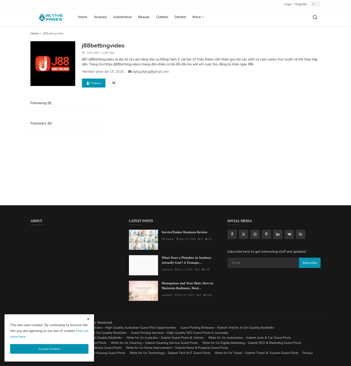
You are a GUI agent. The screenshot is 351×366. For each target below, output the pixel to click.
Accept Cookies (49, 349)
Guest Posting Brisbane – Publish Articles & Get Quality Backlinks (227, 327)
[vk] (289, 234)
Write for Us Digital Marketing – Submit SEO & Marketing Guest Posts (251, 343)
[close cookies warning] (88, 319)
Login (288, 4)
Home (82, 17)
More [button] (198, 17)
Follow (93, 83)
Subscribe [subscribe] (309, 263)
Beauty (144, 17)
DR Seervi (168, 239)
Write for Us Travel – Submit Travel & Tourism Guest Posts (256, 353)
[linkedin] (278, 234)
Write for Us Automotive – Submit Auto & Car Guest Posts (249, 338)
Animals (100, 17)
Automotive (122, 17)
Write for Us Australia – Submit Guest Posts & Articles (165, 338)
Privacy (308, 353)
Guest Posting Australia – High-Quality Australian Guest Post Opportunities (122, 327)
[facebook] (232, 234)
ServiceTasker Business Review (185, 232)
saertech (167, 269)
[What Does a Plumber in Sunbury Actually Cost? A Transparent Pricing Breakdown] (143, 265)
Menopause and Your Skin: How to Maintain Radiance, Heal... (187, 285)
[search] (315, 17)
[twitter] (243, 234)
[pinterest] (266, 234)
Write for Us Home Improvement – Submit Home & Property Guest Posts (177, 348)
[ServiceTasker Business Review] (143, 240)
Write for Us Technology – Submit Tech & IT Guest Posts (170, 353)
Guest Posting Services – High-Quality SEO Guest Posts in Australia (179, 333)
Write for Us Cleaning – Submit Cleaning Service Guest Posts (154, 343)
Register (301, 4)
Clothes (162, 17)
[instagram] (255, 234)
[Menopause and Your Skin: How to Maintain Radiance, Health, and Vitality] (143, 291)
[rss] (300, 234)
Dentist (180, 17)
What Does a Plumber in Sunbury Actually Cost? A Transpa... (187, 260)
